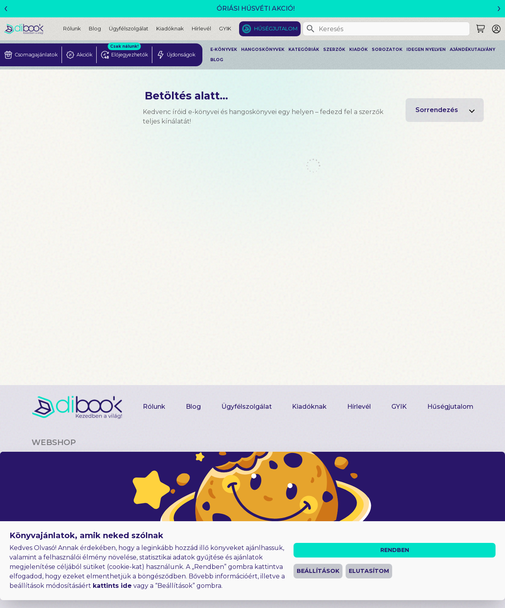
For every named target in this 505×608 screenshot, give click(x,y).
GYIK (225, 28)
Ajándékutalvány (472, 49)
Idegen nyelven (426, 49)
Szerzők (334, 49)
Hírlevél (201, 28)
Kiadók (358, 49)
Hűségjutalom (275, 28)
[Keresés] (310, 29)
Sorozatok (387, 49)
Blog (95, 28)
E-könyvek (223, 49)
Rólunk (72, 28)
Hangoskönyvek (262, 49)
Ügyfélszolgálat (128, 28)
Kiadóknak (170, 28)
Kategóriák (303, 49)
